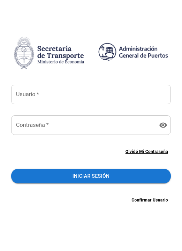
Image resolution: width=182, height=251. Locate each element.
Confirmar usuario (150, 200)
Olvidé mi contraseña (147, 152)
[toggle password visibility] (163, 125)
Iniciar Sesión (91, 176)
